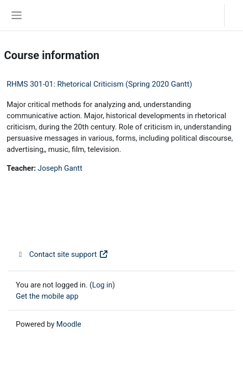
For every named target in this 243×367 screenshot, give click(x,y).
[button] (206, 15)
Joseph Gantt (60, 168)
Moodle (69, 324)
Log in (236, 15)
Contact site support (62, 254)
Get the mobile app (47, 296)
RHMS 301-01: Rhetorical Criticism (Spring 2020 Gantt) (99, 84)
